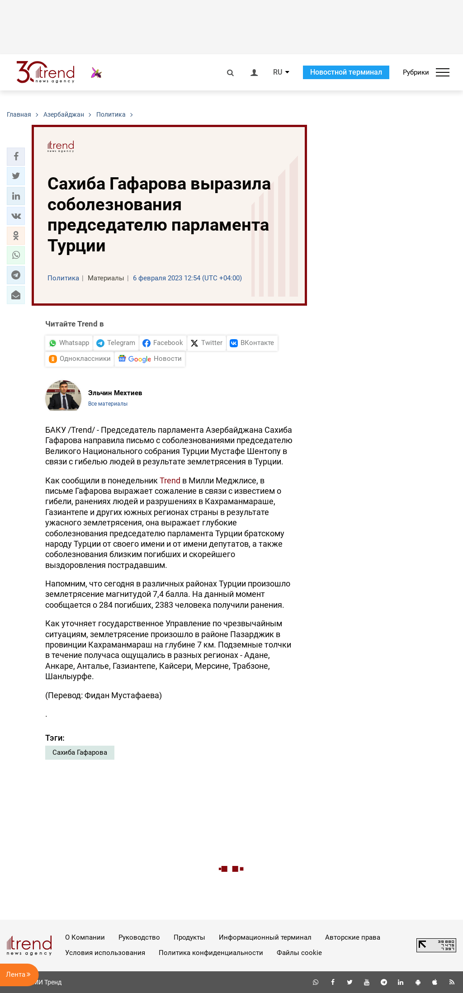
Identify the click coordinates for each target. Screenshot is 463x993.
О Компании (85, 937)
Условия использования (105, 953)
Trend (170, 480)
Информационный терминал (265, 937)
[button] (15, 156)
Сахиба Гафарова (79, 752)
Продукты (189, 937)
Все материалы (108, 404)
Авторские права (352, 937)
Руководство (139, 937)
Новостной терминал (346, 72)
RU (277, 72)
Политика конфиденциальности (211, 953)
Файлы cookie (299, 953)
